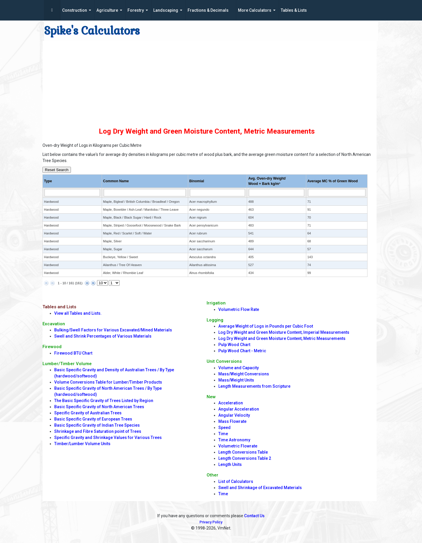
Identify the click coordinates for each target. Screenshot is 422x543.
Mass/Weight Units (236, 380)
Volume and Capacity (238, 367)
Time (223, 433)
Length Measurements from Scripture (254, 386)
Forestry (135, 10)
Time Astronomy (234, 440)
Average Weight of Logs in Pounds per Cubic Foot (265, 326)
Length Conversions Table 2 (244, 458)
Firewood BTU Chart (73, 353)
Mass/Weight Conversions (243, 374)
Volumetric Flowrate (237, 446)
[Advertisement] (206, 82)
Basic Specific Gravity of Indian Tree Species (97, 425)
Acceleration (230, 403)
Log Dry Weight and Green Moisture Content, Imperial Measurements (283, 332)
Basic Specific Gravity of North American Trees (99, 406)
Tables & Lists (294, 10)
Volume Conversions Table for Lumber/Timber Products (108, 382)
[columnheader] (72, 181)
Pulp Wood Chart (234, 344)
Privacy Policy (211, 522)
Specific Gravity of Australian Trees (88, 413)
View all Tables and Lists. (78, 313)
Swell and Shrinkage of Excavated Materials (260, 487)
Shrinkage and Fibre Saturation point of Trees (97, 431)
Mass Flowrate (232, 421)
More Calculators (254, 10)
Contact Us (254, 515)
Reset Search (57, 170)
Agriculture (107, 10)
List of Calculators (235, 481)
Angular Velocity (234, 415)
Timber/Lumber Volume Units (82, 443)
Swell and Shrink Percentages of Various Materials (103, 336)
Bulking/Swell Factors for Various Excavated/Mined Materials (113, 330)
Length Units (230, 464)
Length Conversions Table (243, 452)
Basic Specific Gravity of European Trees (93, 419)
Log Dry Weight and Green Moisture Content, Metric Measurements (282, 338)
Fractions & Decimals (208, 10)
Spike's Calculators (92, 31)
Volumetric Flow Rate (238, 309)
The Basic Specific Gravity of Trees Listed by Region (103, 400)
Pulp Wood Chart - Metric (242, 350)
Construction (74, 10)
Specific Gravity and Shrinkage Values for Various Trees (108, 437)
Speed (224, 427)
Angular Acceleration (238, 409)
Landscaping (165, 10)
